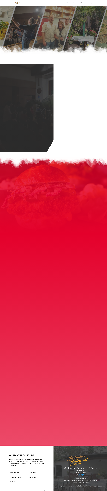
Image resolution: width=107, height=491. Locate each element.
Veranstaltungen (67, 3)
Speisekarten (56, 3)
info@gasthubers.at (82, 458)
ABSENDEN (39, 475)
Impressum (27, 489)
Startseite (48, 3)
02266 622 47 (82, 456)
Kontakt (87, 3)
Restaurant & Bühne (78, 3)
